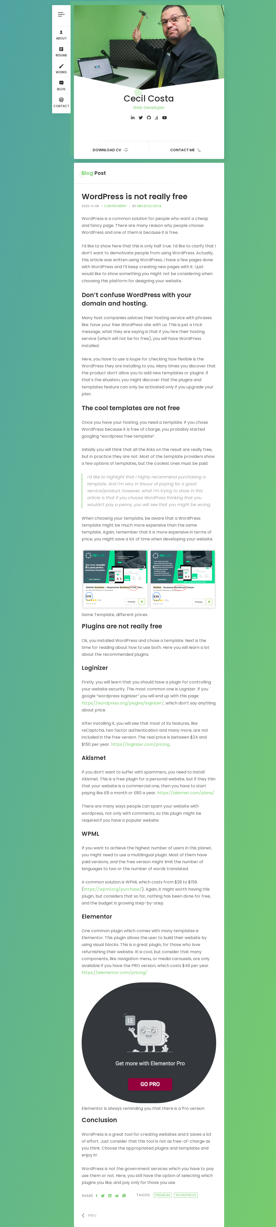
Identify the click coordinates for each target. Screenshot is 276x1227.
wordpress (186, 1195)
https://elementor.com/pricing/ (114, 972)
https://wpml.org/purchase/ (112, 889)
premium (162, 1195)
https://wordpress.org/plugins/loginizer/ (123, 703)
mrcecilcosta (149, 206)
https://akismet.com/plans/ (185, 793)
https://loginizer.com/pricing (140, 744)
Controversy (115, 206)
